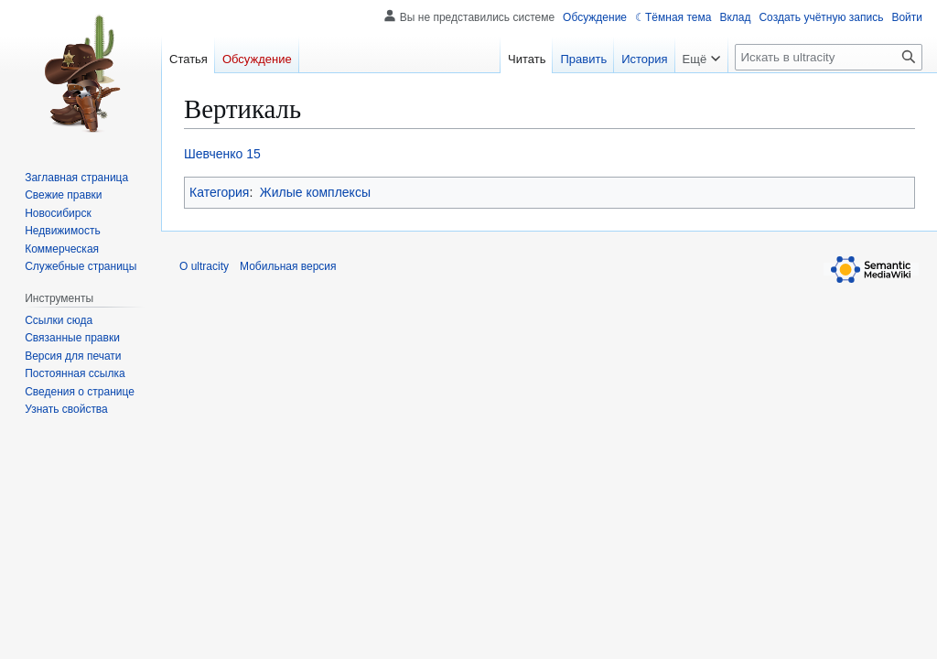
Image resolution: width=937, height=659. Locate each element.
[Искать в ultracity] (828, 57)
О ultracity (204, 266)
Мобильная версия (288, 266)
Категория (219, 192)
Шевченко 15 (222, 153)
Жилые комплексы (315, 192)
